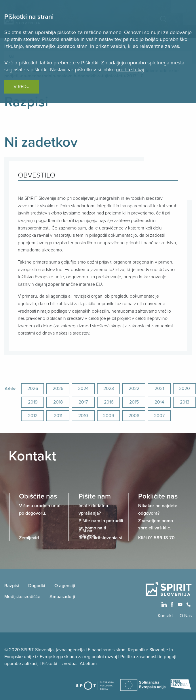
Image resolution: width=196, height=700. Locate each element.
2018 (58, 402)
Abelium (88, 664)
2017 (83, 402)
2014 (159, 402)
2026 (32, 388)
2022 (134, 388)
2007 (159, 416)
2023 (108, 388)
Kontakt (166, 616)
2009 (108, 416)
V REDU (22, 86)
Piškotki (89, 62)
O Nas (186, 616)
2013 (184, 402)
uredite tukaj (130, 69)
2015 (134, 402)
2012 (32, 416)
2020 (184, 388)
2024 (83, 388)
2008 (133, 416)
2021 (159, 388)
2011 (58, 416)
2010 (83, 416)
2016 (108, 402)
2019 (32, 402)
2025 (58, 388)
